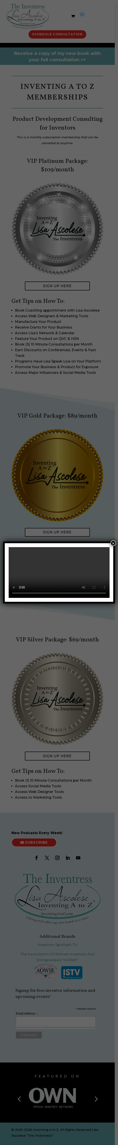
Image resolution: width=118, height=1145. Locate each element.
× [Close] (113, 543)
